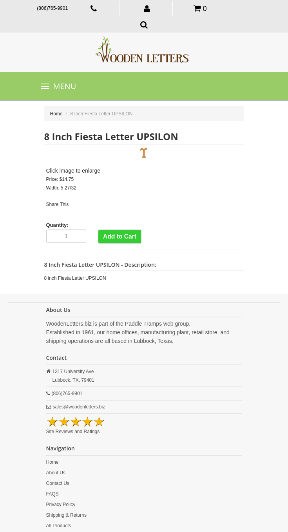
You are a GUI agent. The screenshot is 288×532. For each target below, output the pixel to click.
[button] (147, 8)
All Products (58, 525)
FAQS (52, 494)
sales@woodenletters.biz (79, 407)
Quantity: (57, 225)
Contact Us (57, 483)
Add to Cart (119, 236)
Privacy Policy (61, 504)
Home (56, 114)
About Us (55, 473)
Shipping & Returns (66, 515)
